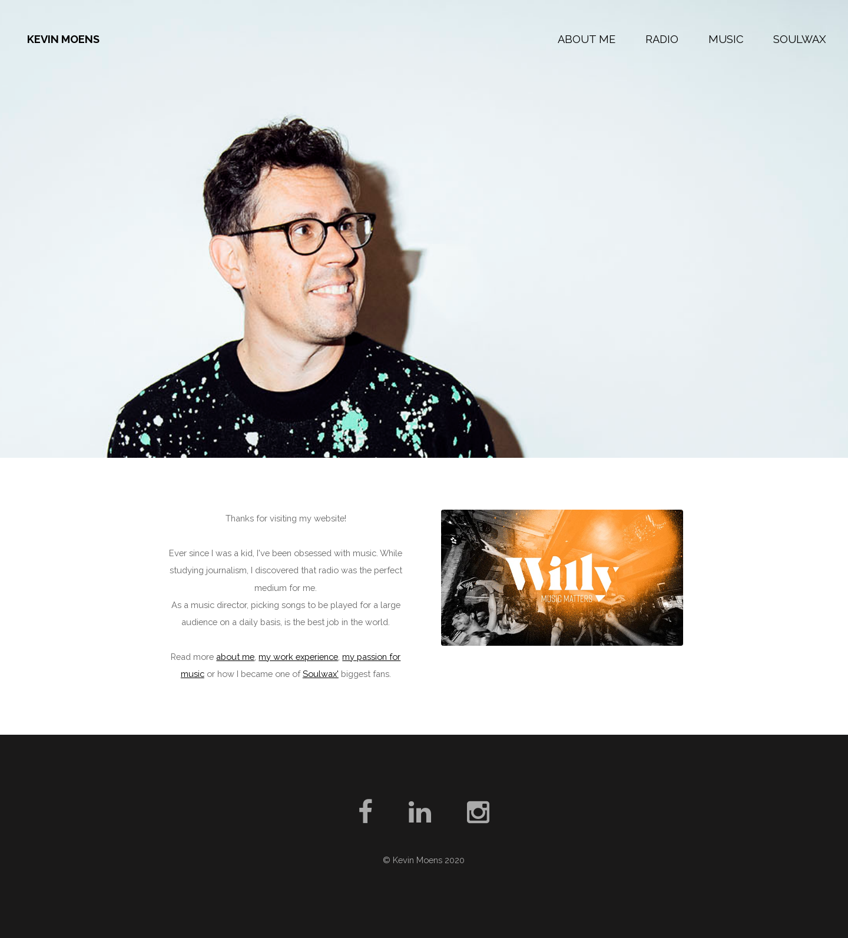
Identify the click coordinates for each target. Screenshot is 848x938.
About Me (586, 39)
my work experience (298, 657)
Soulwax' (321, 674)
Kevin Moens (63, 39)
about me (235, 657)
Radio (661, 39)
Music (726, 39)
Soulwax (799, 39)
